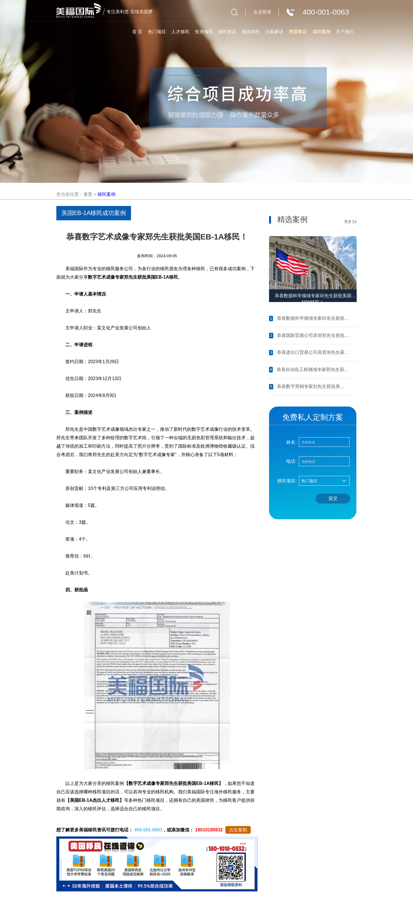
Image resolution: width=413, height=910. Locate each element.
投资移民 (204, 31)
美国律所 (251, 31)
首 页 (137, 31)
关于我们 (345, 31)
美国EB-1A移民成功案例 (93, 213)
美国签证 (298, 31)
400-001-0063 (148, 829)
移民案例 (106, 194)
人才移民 (180, 31)
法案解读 (274, 31)
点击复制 (238, 829)
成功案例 (321, 31)
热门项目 (157, 31)
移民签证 (227, 31)
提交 (332, 498)
